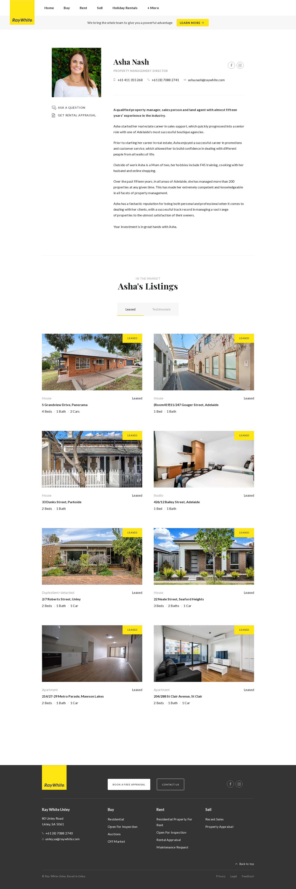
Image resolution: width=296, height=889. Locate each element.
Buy (111, 809)
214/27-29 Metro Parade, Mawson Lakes (73, 696)
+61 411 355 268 (130, 80)
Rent (160, 809)
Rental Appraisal (168, 840)
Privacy (220, 876)
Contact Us (170, 784)
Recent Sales (214, 819)
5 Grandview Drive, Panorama (65, 405)
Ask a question (71, 107)
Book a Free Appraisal (129, 784)
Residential (116, 819)
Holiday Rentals (125, 8)
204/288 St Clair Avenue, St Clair (178, 696)
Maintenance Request (172, 847)
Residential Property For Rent (174, 822)
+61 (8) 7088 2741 (165, 80)
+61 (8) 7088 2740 (59, 833)
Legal (233, 876)
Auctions (114, 834)
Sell (208, 809)
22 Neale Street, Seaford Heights (179, 599)
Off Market (116, 841)
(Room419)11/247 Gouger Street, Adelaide (186, 405)
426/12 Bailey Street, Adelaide (177, 502)
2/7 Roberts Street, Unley (61, 599)
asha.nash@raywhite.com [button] (206, 80)
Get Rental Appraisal (77, 115)
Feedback (248, 876)
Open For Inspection (123, 826)
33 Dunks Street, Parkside (61, 502)
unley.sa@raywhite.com (62, 839)
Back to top (246, 864)
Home (49, 8)
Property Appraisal (219, 826)
